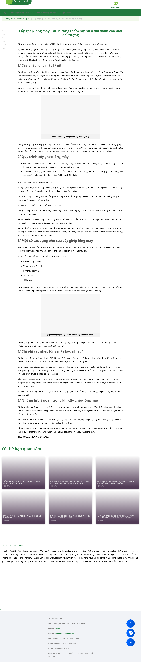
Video (68, 13)
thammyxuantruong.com (64, 633)
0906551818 (59, 628)
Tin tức (37, 13)
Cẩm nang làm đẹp (48, 13)
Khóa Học (61, 13)
